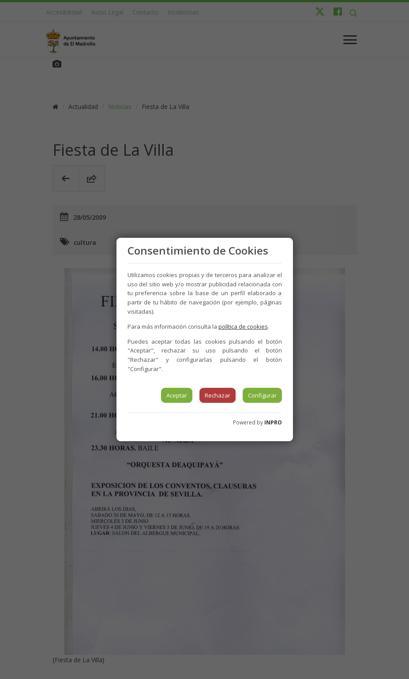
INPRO (273, 422)
